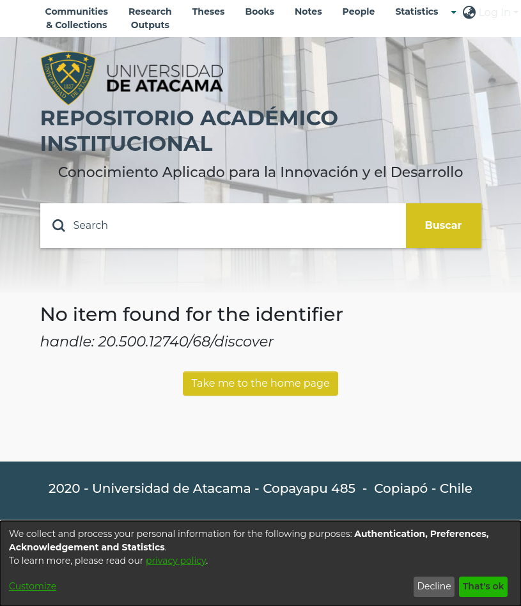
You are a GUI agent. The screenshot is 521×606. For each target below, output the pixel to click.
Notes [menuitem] (308, 11)
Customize (32, 586)
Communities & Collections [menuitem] (77, 18)
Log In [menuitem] (495, 12)
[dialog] (260, 563)
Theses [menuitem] (208, 11)
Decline (434, 586)
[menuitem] (420, 12)
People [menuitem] (359, 11)
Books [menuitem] (259, 11)
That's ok (483, 586)
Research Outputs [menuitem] (150, 18)
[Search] (223, 225)
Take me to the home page (260, 383)
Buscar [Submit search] (443, 225)
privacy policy (176, 560)
